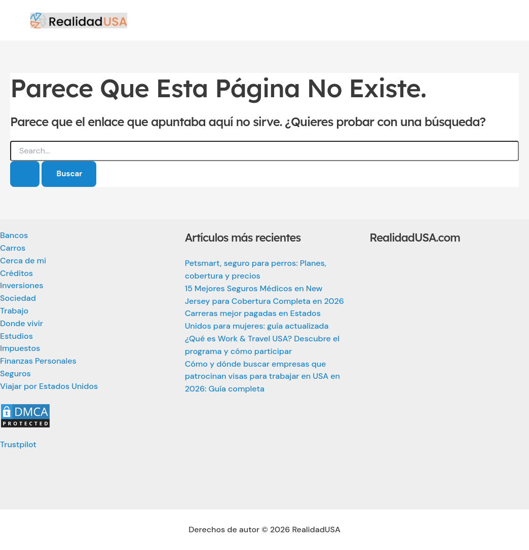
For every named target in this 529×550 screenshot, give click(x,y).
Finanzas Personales (38, 361)
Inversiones (21, 285)
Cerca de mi (23, 260)
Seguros (15, 373)
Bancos (14, 235)
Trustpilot (18, 444)
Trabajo (14, 310)
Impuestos (20, 348)
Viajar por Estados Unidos (49, 386)
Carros (12, 248)
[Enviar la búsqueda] (25, 174)
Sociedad (18, 298)
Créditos (16, 273)
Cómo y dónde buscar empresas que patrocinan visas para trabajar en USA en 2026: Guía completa (262, 377)
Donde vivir (21, 323)
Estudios (16, 336)
